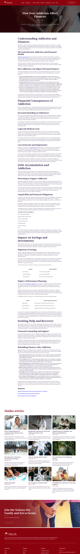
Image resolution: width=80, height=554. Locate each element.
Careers (53, 2)
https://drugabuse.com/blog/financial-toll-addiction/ (29, 393)
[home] (8, 2)
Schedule (42, 2)
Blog (57, 2)
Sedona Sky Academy (9, 537)
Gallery (38, 2)
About (34, 2)
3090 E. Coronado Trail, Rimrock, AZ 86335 (67, 552)
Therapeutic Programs (45, 550)
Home (23, 2)
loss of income (33, 147)
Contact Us (25, 550)
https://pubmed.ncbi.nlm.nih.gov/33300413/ (27, 395)
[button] (28, 3)
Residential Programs (45, 552)
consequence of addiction (30, 283)
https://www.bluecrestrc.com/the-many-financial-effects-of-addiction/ (32, 391)
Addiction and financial (22, 57)
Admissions (48, 2)
